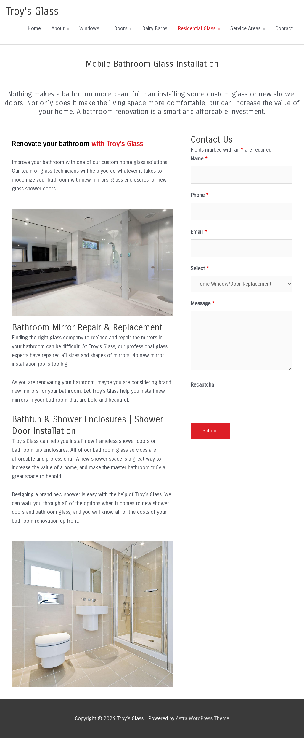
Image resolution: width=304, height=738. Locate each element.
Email (199, 232)
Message (202, 303)
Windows (89, 28)
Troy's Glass (32, 11)
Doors (120, 28)
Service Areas (245, 28)
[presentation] (236, 404)
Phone (199, 195)
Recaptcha (202, 384)
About (58, 28)
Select (200, 268)
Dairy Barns (154, 28)
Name (199, 158)
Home (34, 28)
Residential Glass (196, 28)
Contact (284, 28)
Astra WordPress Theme (202, 718)
